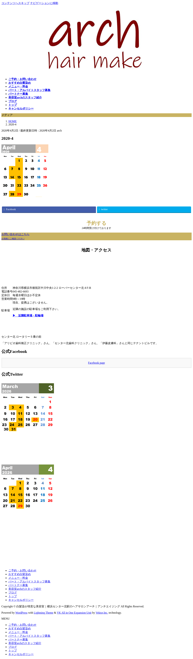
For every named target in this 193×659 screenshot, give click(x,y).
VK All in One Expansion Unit (74, 612)
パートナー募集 (18, 585)
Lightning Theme (43, 612)
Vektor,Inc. (102, 612)
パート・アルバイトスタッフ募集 (29, 581)
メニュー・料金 (18, 577)
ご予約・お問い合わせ (22, 570)
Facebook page (96, 362)
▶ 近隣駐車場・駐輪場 (28, 315)
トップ (12, 596)
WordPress (21, 612)
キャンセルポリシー (21, 599)
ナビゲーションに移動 (44, 3)
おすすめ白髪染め (19, 574)
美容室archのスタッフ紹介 (24, 588)
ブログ (12, 592)
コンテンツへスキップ (15, 3)
